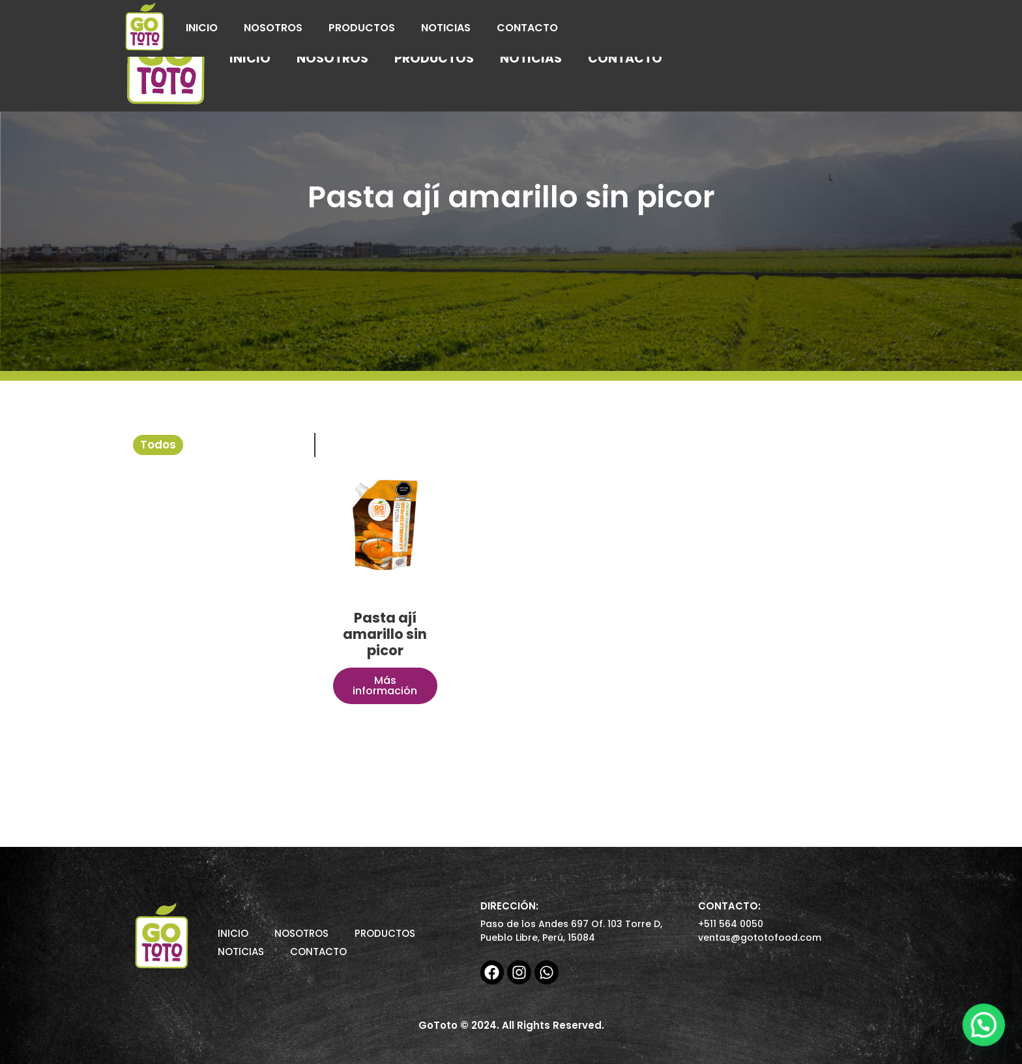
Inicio (202, 27)
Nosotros (273, 27)
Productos (361, 27)
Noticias (446, 27)
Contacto (527, 27)
